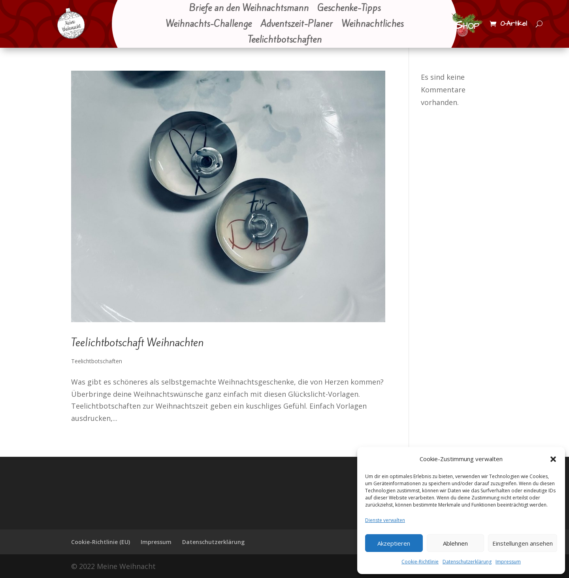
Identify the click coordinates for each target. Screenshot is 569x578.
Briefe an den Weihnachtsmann (249, 8)
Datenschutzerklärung (467, 561)
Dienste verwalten (385, 520)
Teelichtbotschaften (285, 40)
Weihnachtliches (372, 24)
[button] (553, 459)
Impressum (508, 561)
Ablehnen (455, 543)
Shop (467, 25)
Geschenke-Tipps (349, 8)
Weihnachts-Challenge (209, 24)
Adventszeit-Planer (296, 24)
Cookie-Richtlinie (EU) (100, 542)
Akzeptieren (393, 543)
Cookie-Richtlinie (420, 561)
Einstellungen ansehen (522, 543)
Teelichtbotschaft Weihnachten (137, 342)
